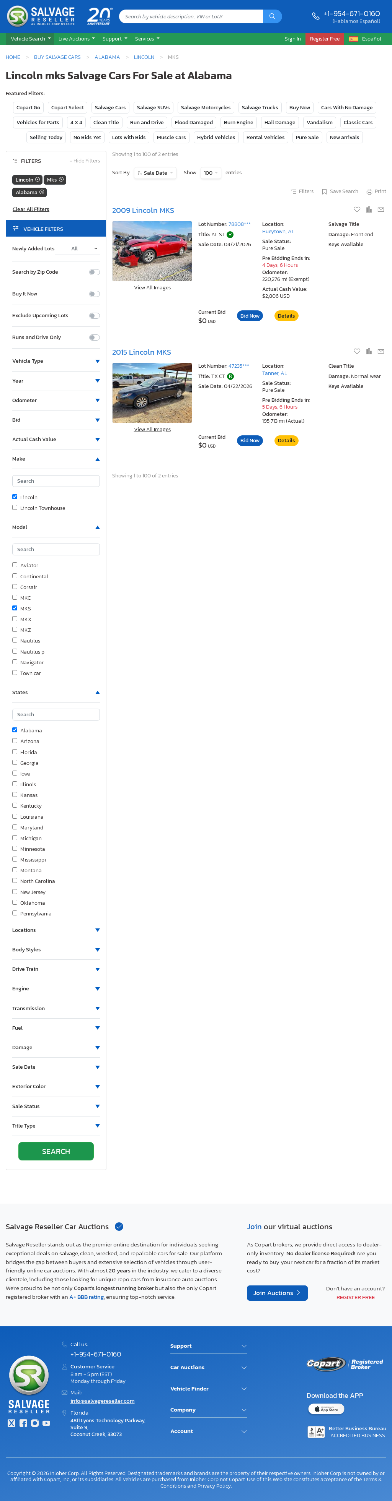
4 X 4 (76, 122)
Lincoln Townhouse (38, 508)
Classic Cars (358, 122)
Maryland (27, 827)
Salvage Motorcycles (206, 108)
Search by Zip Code (35, 272)
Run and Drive (147, 122)
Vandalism (320, 122)
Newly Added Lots (33, 248)
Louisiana (28, 817)
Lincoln (144, 57)
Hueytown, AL (278, 231)
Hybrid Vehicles (216, 137)
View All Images (152, 288)
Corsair (24, 587)
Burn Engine (238, 122)
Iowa (21, 774)
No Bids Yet (87, 137)
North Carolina (33, 881)
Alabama (107, 57)
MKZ (21, 630)
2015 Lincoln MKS (141, 352)
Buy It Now (24, 293)
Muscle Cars (171, 137)
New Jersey (29, 892)
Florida (24, 752)
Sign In (293, 38)
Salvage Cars (110, 108)
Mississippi (29, 860)
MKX (21, 619)
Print (376, 192)
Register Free (355, 1297)
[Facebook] (23, 1424)
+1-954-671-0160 (351, 13)
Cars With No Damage (347, 108)
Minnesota (28, 849)
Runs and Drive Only (36, 337)
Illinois (24, 784)
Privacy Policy (214, 1486)
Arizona (25, 741)
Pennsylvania (32, 913)
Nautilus (26, 641)
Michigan (27, 838)
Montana (27, 870)
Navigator (28, 662)
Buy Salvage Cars (57, 57)
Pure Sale (307, 137)
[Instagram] (35, 1424)
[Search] (272, 16)
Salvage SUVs (153, 108)
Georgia (25, 763)
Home (13, 57)
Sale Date (155, 173)
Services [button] (145, 38)
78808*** (240, 224)
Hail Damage (280, 122)
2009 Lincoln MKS (143, 210)
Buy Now (299, 108)
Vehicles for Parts (37, 122)
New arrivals (344, 137)
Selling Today (46, 137)
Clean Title (106, 122)
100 (209, 173)
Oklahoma (28, 903)
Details (286, 316)
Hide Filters (85, 161)
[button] (30, 39)
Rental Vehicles (266, 137)
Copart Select (67, 108)
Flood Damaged (194, 122)
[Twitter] (11, 1424)
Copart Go (28, 108)
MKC (21, 598)
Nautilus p (28, 652)
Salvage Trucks (260, 108)
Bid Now (250, 316)
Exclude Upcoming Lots (40, 315)
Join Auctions (274, 1293)
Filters (302, 192)
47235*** (239, 366)
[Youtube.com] (46, 1424)
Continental (30, 576)
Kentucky (27, 806)
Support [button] (113, 38)
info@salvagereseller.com (102, 1400)
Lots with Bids (129, 137)
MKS (21, 608)
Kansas (25, 795)
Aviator (25, 565)
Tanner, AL (274, 373)
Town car (26, 673)
